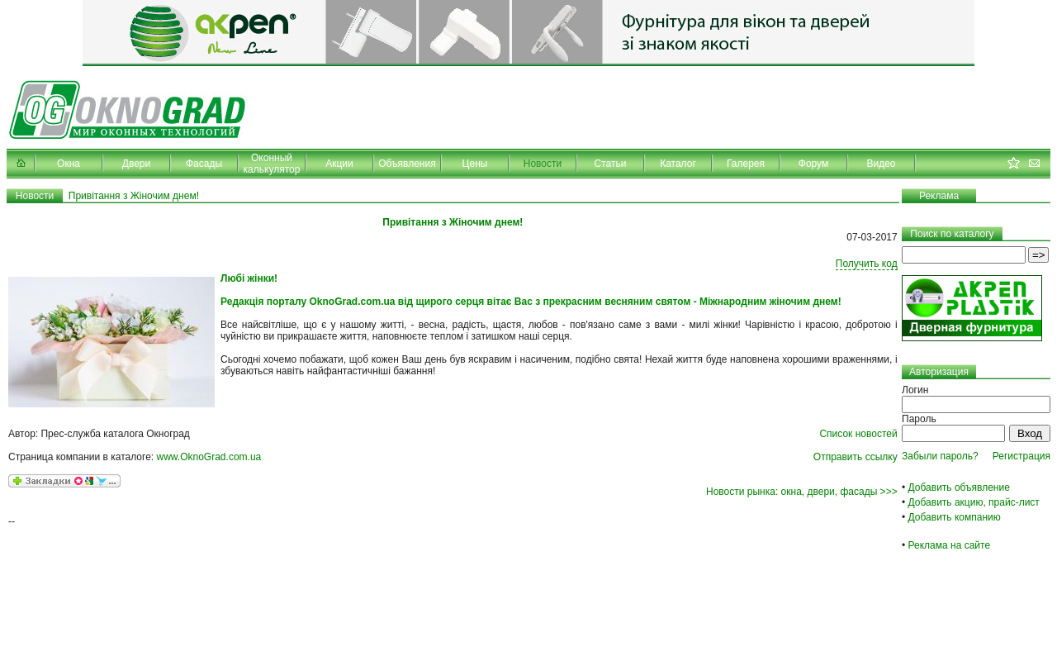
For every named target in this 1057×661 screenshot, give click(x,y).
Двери (136, 163)
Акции (339, 163)
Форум (813, 163)
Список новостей (858, 434)
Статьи (611, 163)
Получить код (867, 263)
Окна (68, 163)
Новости (543, 163)
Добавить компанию (954, 517)
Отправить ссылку (855, 457)
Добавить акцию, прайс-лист (974, 502)
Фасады (204, 163)
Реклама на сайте (949, 545)
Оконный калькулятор (272, 163)
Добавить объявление (959, 487)
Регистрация (1021, 456)
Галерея (746, 163)
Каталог (678, 163)
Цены (475, 163)
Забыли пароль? (940, 456)
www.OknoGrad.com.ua (209, 457)
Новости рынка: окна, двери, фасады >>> (802, 491)
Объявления (406, 163)
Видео (880, 163)
